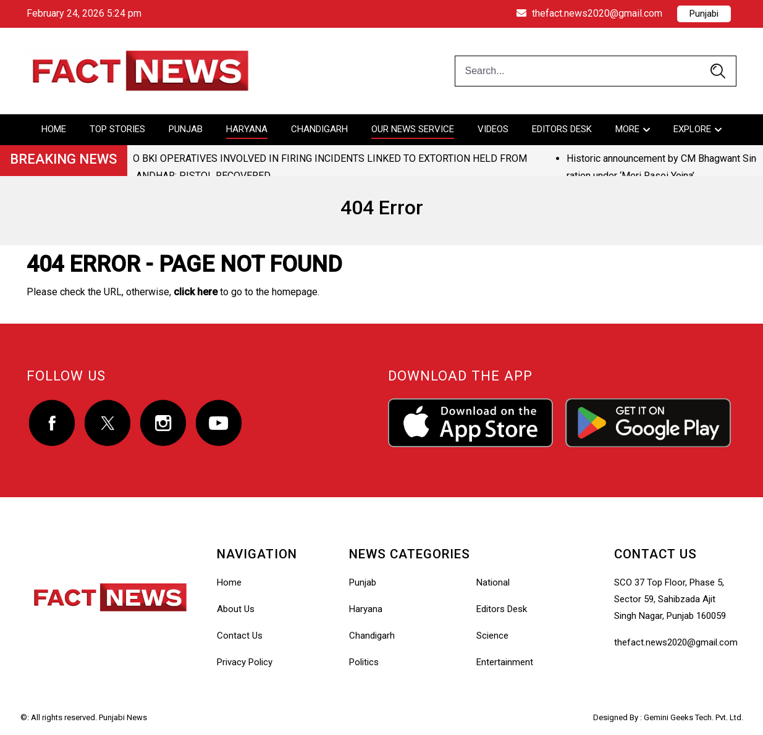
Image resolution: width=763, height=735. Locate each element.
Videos (493, 129)
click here (195, 292)
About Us (236, 609)
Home (53, 129)
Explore (692, 129)
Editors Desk (562, 129)
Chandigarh (319, 129)
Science (492, 635)
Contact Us (240, 635)
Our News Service (412, 129)
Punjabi (704, 13)
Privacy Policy (244, 662)
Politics (364, 662)
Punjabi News (123, 717)
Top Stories (117, 129)
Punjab (186, 129)
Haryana (247, 129)
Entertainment (504, 662)
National (493, 582)
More (627, 129)
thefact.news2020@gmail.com (589, 13)
